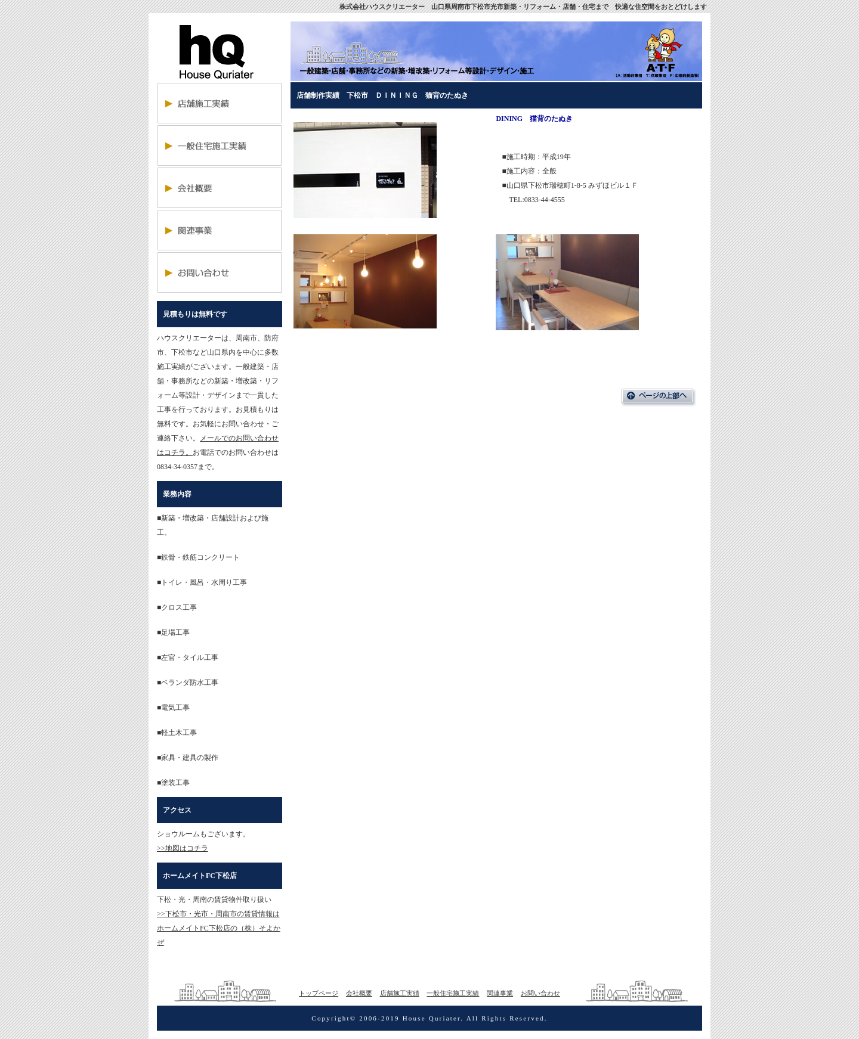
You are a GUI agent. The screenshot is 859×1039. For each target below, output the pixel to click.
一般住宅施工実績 (453, 993)
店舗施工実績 (399, 993)
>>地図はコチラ (182, 848)
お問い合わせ (540, 993)
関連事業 (500, 993)
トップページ (318, 993)
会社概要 (359, 993)
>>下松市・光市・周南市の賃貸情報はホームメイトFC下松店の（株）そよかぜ (218, 928)
